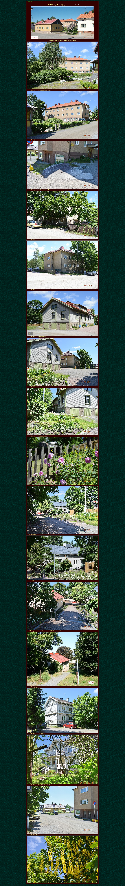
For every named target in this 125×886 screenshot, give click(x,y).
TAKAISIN (30, 1)
